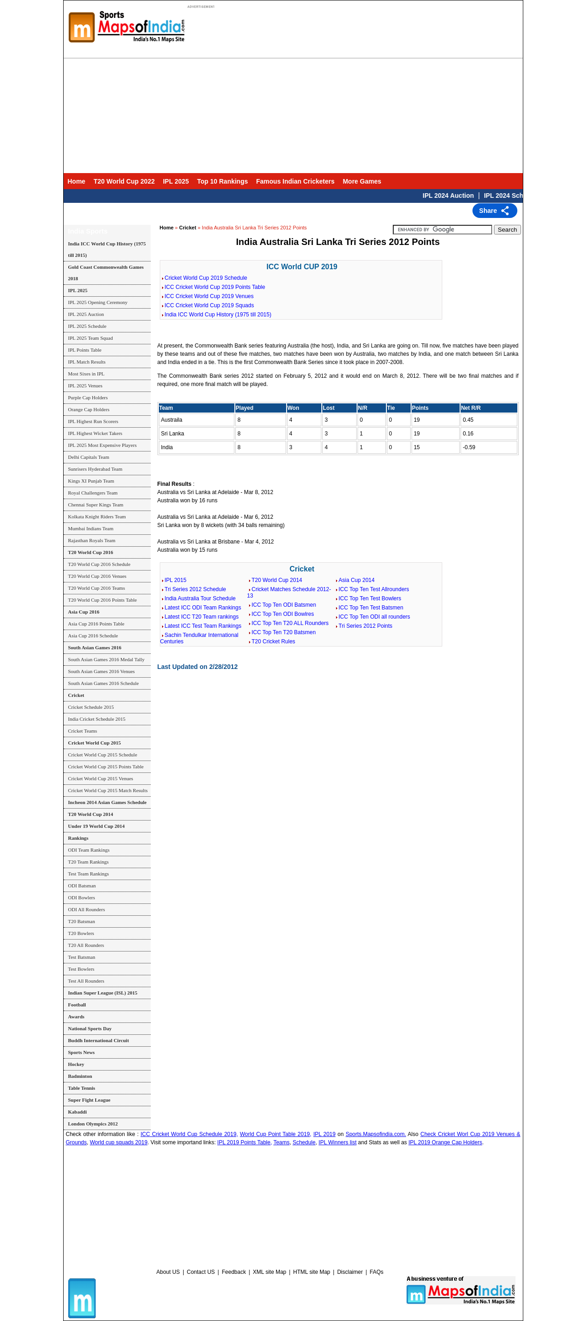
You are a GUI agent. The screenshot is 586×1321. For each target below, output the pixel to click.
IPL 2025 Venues (85, 385)
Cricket (187, 227)
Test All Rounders (86, 981)
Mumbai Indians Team (91, 528)
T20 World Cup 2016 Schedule (99, 564)
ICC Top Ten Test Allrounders (374, 589)
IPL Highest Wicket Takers (95, 433)
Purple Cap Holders (88, 397)
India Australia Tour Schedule (200, 598)
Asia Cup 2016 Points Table (96, 623)
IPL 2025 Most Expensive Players (102, 445)
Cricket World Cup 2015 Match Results (108, 790)
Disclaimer (350, 1272)
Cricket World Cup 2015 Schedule (102, 754)
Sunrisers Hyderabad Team (95, 469)
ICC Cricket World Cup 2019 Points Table (215, 287)
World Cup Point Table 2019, (275, 1134)
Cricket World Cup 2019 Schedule (206, 278)
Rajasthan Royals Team (92, 540)
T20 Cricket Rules (273, 641)
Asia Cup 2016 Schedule (93, 635)
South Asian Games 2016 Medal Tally (106, 659)
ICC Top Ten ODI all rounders (374, 617)
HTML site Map (311, 1272)
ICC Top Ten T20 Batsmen (284, 632)
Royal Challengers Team (93, 492)
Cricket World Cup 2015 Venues (100, 778)
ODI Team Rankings (89, 850)
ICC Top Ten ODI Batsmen (284, 605)
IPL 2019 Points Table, (244, 1142)
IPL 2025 (176, 181)
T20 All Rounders (86, 945)
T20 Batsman (81, 921)
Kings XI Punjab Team (91, 481)
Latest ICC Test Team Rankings (203, 626)
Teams (281, 1142)
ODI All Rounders (86, 909)
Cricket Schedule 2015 (91, 707)
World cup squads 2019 (118, 1142)
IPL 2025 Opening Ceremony (98, 302)
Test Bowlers (81, 969)
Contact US (201, 1272)
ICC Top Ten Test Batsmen (371, 607)
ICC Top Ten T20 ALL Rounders (290, 623)
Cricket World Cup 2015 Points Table (106, 766)
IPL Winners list (338, 1142)
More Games (362, 181)
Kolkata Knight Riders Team (97, 516)
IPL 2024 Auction (455, 195)
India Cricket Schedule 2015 (97, 719)
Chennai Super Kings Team (96, 504)
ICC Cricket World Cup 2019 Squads (209, 305)
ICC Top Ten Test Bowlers (370, 598)
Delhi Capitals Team (88, 457)
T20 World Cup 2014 (277, 580)
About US (168, 1272)
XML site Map (269, 1272)
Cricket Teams (82, 731)
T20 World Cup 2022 (124, 181)
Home (77, 181)
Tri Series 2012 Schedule (195, 589)
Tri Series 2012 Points (366, 626)
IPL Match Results (87, 361)
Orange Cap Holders (88, 409)
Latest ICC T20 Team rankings (202, 617)
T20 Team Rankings (88, 861)
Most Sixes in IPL (86, 373)
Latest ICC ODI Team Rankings (203, 607)
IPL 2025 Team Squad (90, 338)
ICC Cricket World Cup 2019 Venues (209, 296)
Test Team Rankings (88, 873)
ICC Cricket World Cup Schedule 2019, (189, 1134)
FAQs (377, 1272)
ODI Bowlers (81, 897)
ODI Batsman (82, 885)
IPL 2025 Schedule (87, 326)
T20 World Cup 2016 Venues (97, 576)
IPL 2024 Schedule (519, 195)
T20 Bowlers (81, 933)
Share (488, 210)
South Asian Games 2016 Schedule (103, 683)
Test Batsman (81, 957)
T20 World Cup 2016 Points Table (102, 600)
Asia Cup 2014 (357, 580)
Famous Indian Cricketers (295, 181)
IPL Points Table (85, 350)
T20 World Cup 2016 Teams (96, 588)
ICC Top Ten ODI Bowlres (283, 614)
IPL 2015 (176, 580)
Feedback (234, 1272)
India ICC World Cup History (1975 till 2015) (218, 314)
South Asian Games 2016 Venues (101, 671)
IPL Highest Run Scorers (93, 421)
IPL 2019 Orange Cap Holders (445, 1142)
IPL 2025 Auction (86, 314)
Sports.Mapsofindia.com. (376, 1134)
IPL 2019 (324, 1134)
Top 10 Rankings (222, 181)
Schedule (304, 1142)
